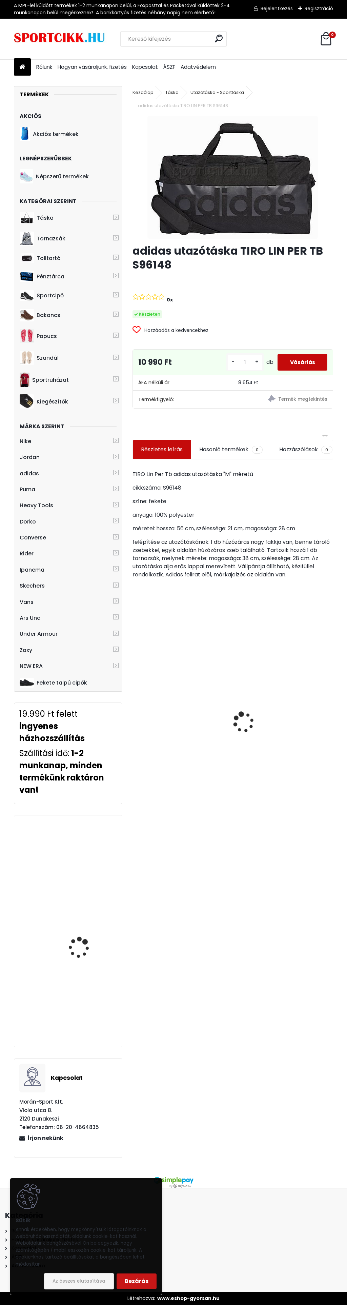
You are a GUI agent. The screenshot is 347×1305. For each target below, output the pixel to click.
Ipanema (32, 570)
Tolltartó (40, 258)
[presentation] (136, 710)
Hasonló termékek (231, 450)
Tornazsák (42, 239)
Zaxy (26, 650)
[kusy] (241, 362)
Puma (27, 489)
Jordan (30, 457)
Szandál (39, 358)
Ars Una (30, 618)
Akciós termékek (49, 134)
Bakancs (40, 315)
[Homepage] (22, 67)
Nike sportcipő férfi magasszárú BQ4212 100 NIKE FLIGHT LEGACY (87, 933)
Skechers (32, 586)
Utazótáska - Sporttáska (217, 92)
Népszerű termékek (54, 176)
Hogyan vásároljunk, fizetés (92, 67)
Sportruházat (44, 380)
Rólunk (44, 67)
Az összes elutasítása (79, 1281)
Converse (33, 537)
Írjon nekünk (45, 1138)
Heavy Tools (36, 505)
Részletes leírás (162, 449)
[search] (219, 38)
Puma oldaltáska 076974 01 (277, 744)
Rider (27, 553)
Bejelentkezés (277, 8)
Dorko (28, 522)
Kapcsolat (145, 67)
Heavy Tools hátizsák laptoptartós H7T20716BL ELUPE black (86, 854)
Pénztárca (42, 276)
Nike (25, 441)
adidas (29, 473)
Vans (27, 602)
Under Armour (39, 634)
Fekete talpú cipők (53, 682)
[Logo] (60, 39)
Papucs (38, 336)
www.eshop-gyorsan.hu (188, 1298)
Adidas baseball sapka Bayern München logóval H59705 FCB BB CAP (180, 723)
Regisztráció (319, 8)
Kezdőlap (143, 92)
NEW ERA (31, 666)
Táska (37, 218)
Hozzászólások (305, 450)
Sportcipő (42, 295)
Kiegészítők (44, 401)
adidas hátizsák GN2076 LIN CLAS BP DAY (88, 987)
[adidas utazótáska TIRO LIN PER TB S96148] (232, 177)
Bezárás (136, 1281)
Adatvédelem (198, 67)
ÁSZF (169, 67)
